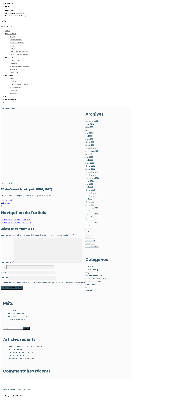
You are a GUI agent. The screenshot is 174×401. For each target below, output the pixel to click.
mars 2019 (89, 235)
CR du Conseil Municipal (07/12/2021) (16, 219)
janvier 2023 (90, 169)
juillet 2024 (89, 127)
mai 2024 (89, 133)
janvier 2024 (90, 145)
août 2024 (89, 124)
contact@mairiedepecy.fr (14, 13)
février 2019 (90, 238)
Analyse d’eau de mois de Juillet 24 (22, 358)
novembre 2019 (91, 223)
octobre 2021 (90, 196)
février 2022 (90, 190)
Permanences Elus (15, 349)
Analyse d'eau (91, 266)
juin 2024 (88, 130)
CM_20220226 (6, 200)
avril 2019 (89, 232)
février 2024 (90, 142)
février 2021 (89, 202)
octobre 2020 (90, 211)
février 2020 (90, 220)
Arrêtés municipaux (93, 269)
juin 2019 (88, 229)
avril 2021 (88, 199)
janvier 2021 (90, 205)
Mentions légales (8, 389)
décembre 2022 (91, 172)
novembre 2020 (91, 208)
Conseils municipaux (93, 281)
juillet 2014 (89, 244)
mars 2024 (89, 139)
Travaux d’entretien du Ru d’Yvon (21, 352)
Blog (87, 272)
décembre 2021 (91, 193)
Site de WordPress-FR (16, 319)
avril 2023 (89, 160)
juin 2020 (88, 217)
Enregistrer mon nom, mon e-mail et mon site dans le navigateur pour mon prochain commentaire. (44, 283)
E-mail (4, 272)
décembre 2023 (91, 148)
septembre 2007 (92, 247)
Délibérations (90, 284)
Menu (87, 287)
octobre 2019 (90, 226)
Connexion (12, 310)
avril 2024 (89, 136)
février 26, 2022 (7, 183)
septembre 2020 (92, 214)
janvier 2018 (90, 241)
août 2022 (89, 181)
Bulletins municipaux (93, 275)
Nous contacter (23, 389)
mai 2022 (89, 184)
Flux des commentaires (17, 316)
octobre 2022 (90, 175)
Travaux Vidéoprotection (18, 355)
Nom (3, 267)
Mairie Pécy (5, 203)
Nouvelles (89, 290)
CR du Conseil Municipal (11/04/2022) (16, 222)
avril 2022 (89, 187)
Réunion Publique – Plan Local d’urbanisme (25, 346)
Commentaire (7, 262)
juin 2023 (88, 154)
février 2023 (90, 166)
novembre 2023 (91, 151)
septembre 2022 (92, 178)
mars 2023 (89, 163)
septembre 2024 (92, 121)
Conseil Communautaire (95, 278)
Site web (4, 278)
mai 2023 (89, 157)
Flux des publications (16, 313)
